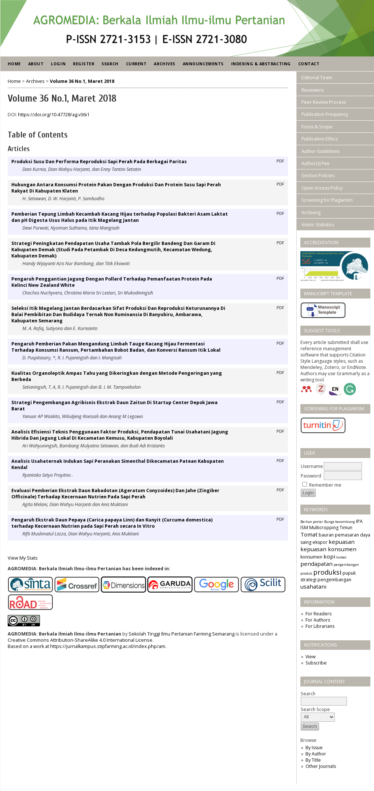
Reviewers (312, 90)
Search (109, 63)
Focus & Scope (317, 127)
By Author (316, 754)
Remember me (325, 485)
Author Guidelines (320, 151)
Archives (164, 63)
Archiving (311, 212)
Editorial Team (316, 77)
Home (14, 63)
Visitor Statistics (317, 224)
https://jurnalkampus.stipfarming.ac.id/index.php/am (107, 646)
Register (83, 63)
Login (58, 63)
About (36, 63)
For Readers (319, 614)
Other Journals (321, 766)
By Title (313, 760)
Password (311, 476)
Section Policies (317, 175)
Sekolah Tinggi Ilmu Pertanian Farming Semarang (181, 634)
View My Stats (23, 558)
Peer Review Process (323, 102)
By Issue (314, 747)
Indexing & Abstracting (261, 63)
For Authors (318, 620)
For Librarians (320, 626)
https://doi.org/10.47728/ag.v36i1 (53, 114)
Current (136, 63)
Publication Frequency (324, 114)
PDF (280, 161)
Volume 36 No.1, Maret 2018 (82, 81)
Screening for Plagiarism (327, 200)
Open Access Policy (321, 188)
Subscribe (316, 663)
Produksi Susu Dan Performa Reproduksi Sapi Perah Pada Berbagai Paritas (99, 161)
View (310, 656)
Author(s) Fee (315, 163)
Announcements (203, 63)
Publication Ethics (319, 139)
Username (312, 466)
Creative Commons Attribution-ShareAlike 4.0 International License (80, 640)
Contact (309, 63)
